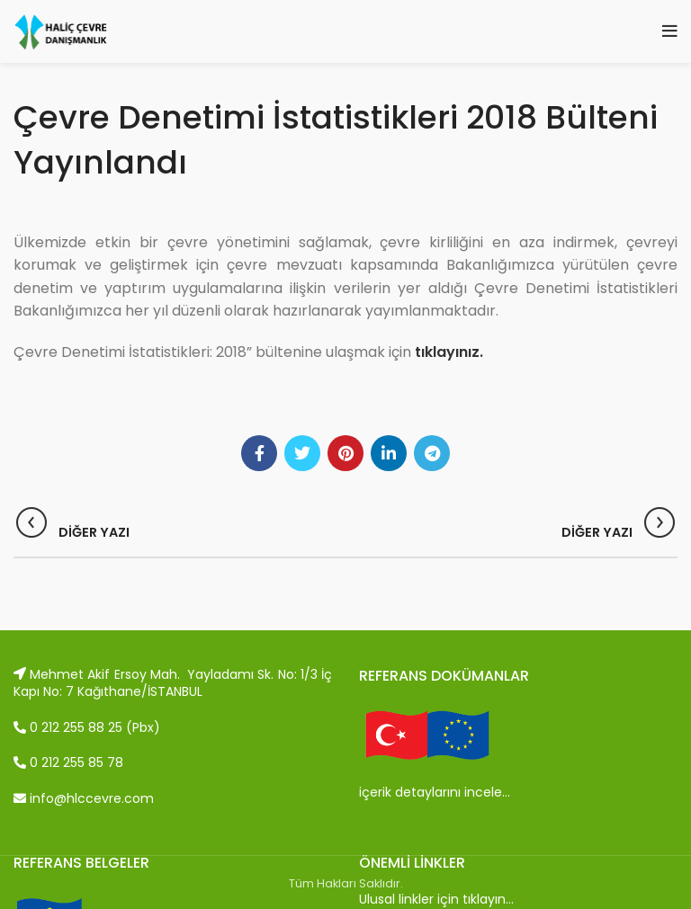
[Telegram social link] (432, 453)
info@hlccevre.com (83, 798)
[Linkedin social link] (389, 453)
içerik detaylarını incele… (434, 792)
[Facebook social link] (259, 453)
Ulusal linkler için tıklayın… (436, 899)
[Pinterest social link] (345, 453)
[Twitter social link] (302, 453)
